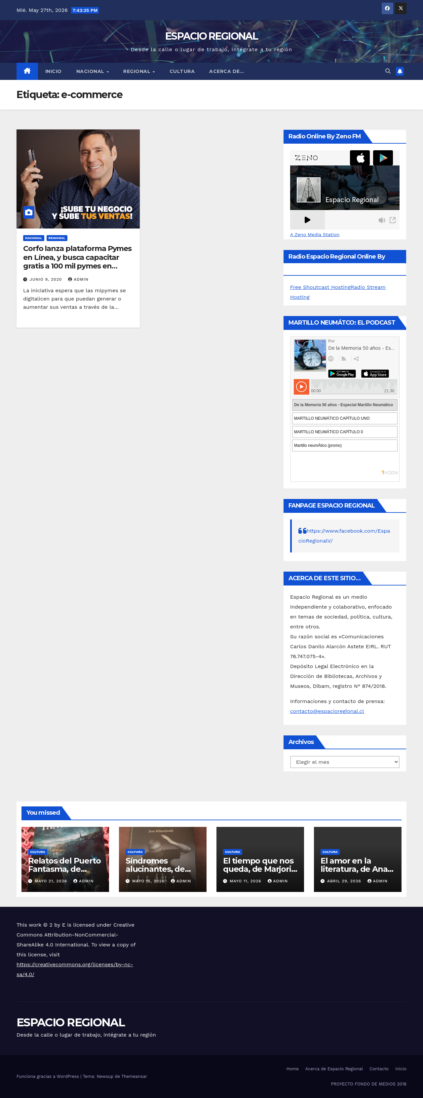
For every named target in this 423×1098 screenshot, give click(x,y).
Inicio (53, 71)
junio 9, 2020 (46, 279)
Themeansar (134, 1076)
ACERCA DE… (226, 71)
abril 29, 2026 (345, 881)
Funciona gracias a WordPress (48, 1076)
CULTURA (182, 71)
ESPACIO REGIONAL (211, 36)
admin (78, 279)
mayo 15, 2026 (149, 881)
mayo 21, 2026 (52, 881)
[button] (388, 71)
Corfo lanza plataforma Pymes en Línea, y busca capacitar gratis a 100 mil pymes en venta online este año (77, 261)
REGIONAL (137, 71)
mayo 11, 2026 (246, 881)
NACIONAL (91, 71)
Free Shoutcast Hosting (320, 287)
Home (293, 1068)
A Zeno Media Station (315, 234)
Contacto (379, 1068)
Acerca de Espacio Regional (334, 1068)
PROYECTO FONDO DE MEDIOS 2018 (368, 1083)
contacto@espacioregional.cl (327, 711)
